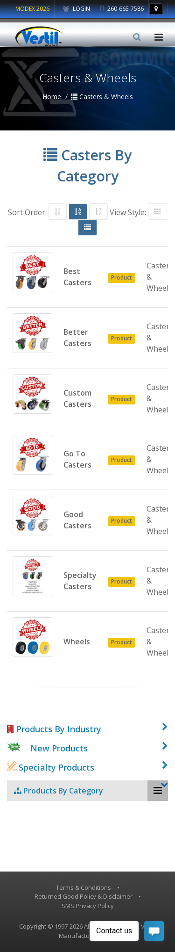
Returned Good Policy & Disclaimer (84, 896)
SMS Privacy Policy (88, 906)
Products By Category (58, 791)
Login (76, 9)
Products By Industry (54, 729)
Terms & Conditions (83, 887)
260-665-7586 (122, 9)
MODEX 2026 (32, 9)
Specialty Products (50, 767)
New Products (59, 748)
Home (51, 96)
